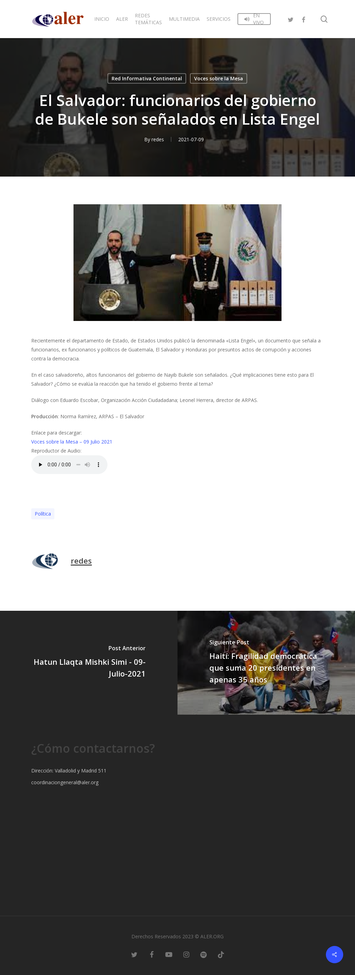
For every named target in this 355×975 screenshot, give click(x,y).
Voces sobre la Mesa (218, 78)
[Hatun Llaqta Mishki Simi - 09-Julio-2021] (89, 663)
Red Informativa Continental (147, 78)
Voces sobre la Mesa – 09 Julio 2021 (71, 441)
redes (157, 139)
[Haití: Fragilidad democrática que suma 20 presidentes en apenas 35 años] (266, 663)
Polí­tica (43, 513)
